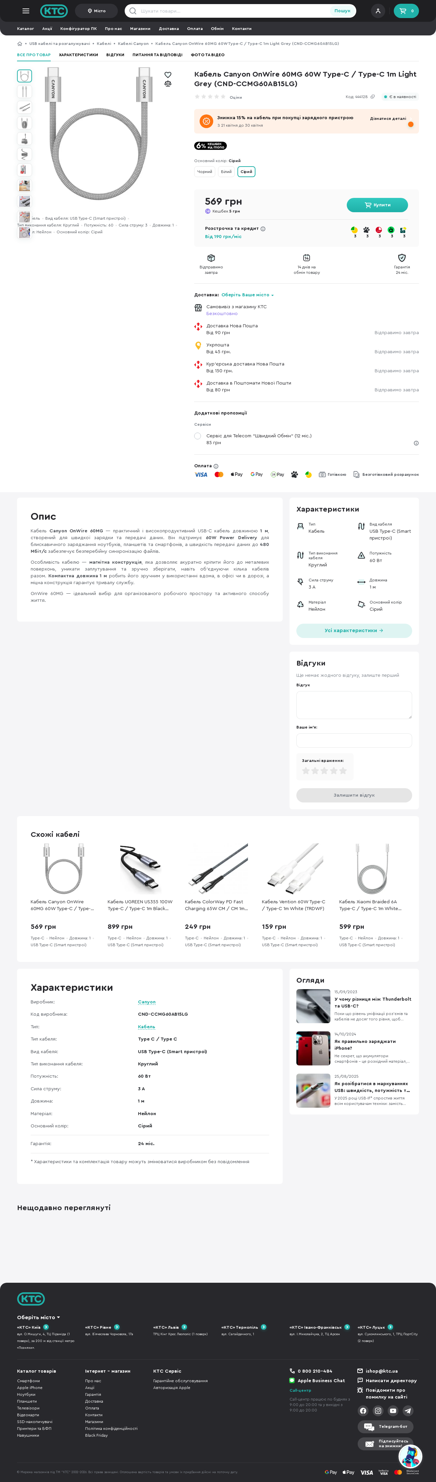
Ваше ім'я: (306, 727)
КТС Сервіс (167, 1371)
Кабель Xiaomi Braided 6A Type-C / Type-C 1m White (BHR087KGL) (368, 906)
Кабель (146, 1027)
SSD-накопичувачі (34, 1422)
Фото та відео (207, 55)
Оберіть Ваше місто (245, 295)
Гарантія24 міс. (402, 270)
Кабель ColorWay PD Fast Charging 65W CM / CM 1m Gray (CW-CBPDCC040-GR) (216, 906)
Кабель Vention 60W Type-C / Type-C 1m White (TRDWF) (293, 905)
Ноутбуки (26, 1394)
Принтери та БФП (34, 1428)
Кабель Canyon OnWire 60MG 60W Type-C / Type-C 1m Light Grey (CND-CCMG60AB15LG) (62, 906)
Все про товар (34, 55)
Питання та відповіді (158, 55)
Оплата (195, 29)
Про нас (113, 29)
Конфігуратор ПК (78, 29)
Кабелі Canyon (133, 44)
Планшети (27, 1401)
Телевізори (28, 1408)
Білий (226, 172)
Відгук (303, 685)
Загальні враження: (323, 761)
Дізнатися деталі (388, 118)
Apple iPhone (30, 1388)
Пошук (342, 11)
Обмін (217, 29)
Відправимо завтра (397, 332)
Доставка (169, 29)
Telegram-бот (393, 1426)
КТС (19, 43)
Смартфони (28, 1381)
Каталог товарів (36, 1371)
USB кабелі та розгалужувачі (59, 44)
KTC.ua (54, 11)
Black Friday (96, 1435)
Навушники (28, 1435)
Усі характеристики (354, 630)
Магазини (140, 29)
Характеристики (78, 55)
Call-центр (300, 1390)
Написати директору (391, 1380)
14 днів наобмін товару (307, 270)
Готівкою (337, 474)
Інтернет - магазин (107, 1371)
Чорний (204, 172)
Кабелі (104, 44)
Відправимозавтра (211, 270)
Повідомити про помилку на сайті (386, 1394)
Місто (100, 11)
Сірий (246, 172)
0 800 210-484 (315, 1371)
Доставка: (234, 295)
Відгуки (115, 55)
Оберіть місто (36, 1317)
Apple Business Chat (321, 1380)
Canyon (147, 1002)
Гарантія (93, 1394)
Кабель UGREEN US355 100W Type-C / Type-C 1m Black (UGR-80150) (140, 906)
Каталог (25, 29)
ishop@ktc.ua (382, 1371)
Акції (47, 29)
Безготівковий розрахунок (390, 474)
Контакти (242, 29)
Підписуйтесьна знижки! (393, 1443)
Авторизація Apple (171, 1388)
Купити (382, 205)
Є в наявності (402, 97)
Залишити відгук (354, 795)
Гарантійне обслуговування (180, 1381)
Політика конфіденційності (111, 1428)
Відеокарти (28, 1415)
